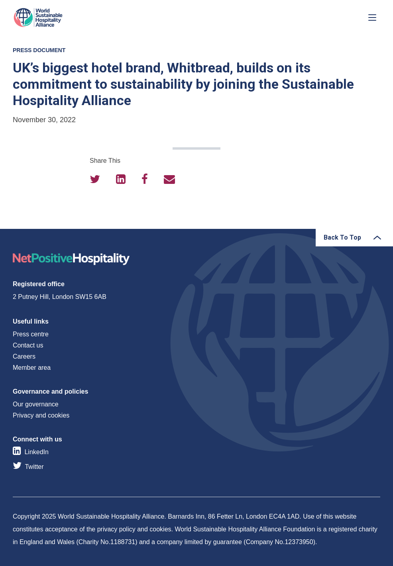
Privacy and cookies (41, 415)
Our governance (36, 404)
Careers (24, 356)
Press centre (31, 334)
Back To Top (342, 237)
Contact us (28, 345)
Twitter (34, 466)
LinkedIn (36, 452)
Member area (32, 367)
